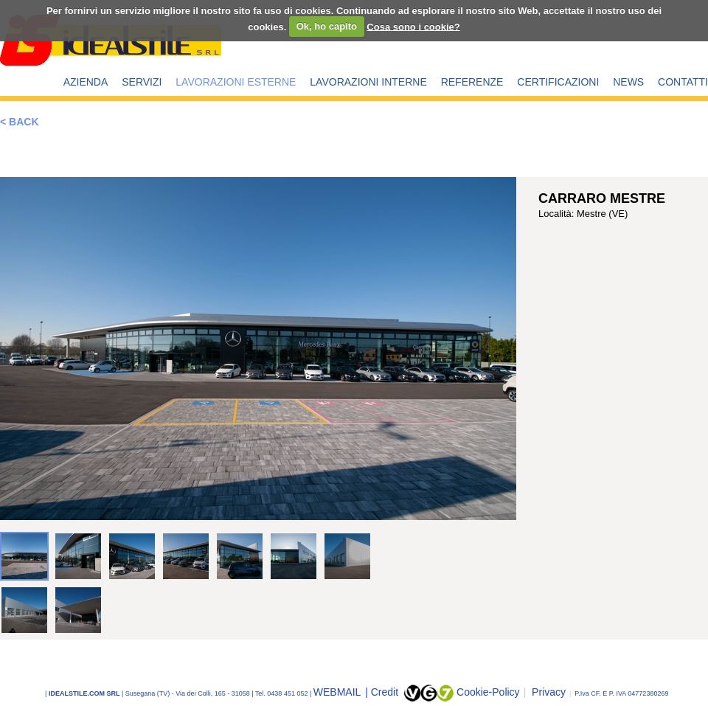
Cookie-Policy (488, 692)
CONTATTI (683, 82)
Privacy (545, 692)
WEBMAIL (338, 692)
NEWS (628, 82)
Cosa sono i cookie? (413, 26)
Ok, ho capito (326, 26)
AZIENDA (85, 82)
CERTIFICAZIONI (558, 82)
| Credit (383, 692)
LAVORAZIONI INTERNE (368, 82)
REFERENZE (472, 82)
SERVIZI (142, 82)
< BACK (19, 122)
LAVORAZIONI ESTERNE (236, 82)
